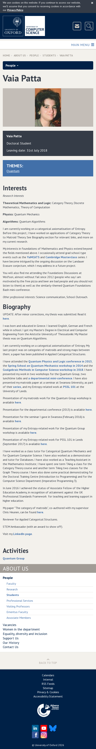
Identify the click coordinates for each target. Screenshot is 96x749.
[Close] (92, 3)
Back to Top (48, 661)
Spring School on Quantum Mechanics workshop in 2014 (45, 365)
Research (12, 589)
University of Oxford (46, 745)
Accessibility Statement (48, 696)
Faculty (11, 583)
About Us (20, 55)
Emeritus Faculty (17, 612)
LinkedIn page (22, 534)
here (6, 318)
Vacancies (9, 625)
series (17, 387)
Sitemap (48, 688)
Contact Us (10, 647)
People (34, 55)
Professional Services (19, 600)
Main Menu (82, 44)
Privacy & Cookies (48, 692)
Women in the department (21, 629)
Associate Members (18, 618)
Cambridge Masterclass (61, 257)
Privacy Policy (15, 10)
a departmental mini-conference (50, 378)
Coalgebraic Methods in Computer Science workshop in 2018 (43, 370)
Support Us (11, 638)
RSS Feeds (48, 684)
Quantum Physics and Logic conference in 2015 (60, 361)
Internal (48, 679)
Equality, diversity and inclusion (25, 634)
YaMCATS (33, 257)
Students (49, 55)
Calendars (48, 675)
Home (6, 55)
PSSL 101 (69, 387)
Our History (11, 642)
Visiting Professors (18, 606)
